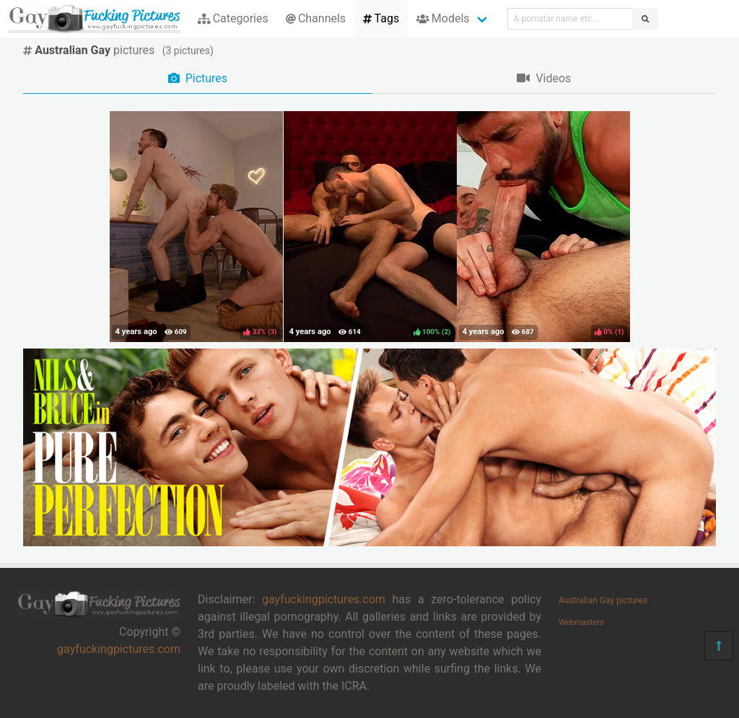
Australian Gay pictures (603, 600)
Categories (233, 18)
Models (442, 18)
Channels (316, 18)
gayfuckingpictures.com (118, 649)
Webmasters (581, 622)
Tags (381, 18)
